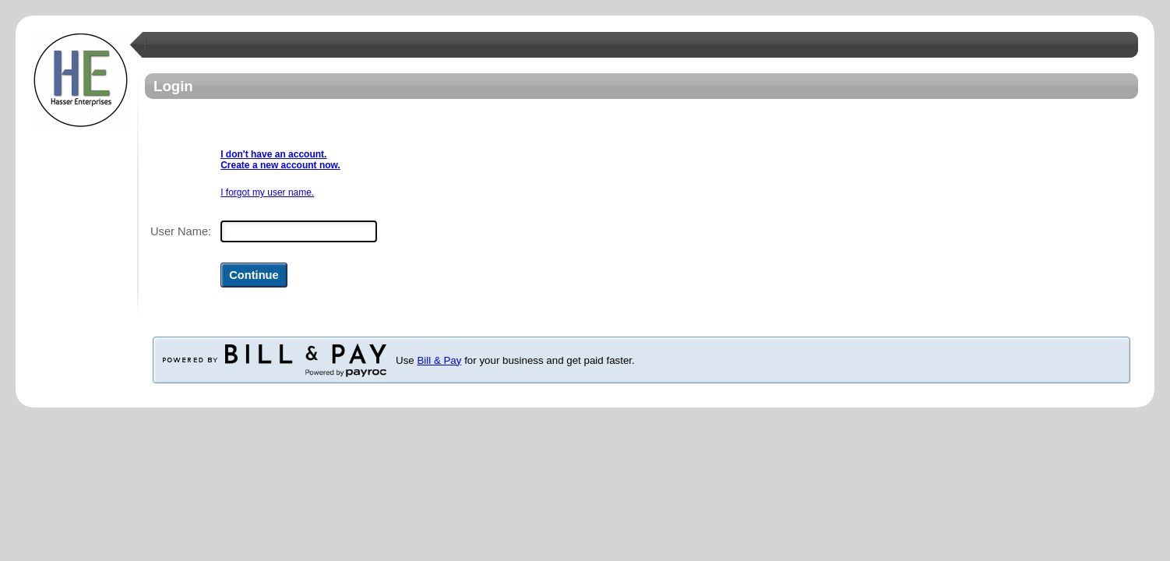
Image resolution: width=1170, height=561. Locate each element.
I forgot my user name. (267, 192)
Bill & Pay (439, 360)
